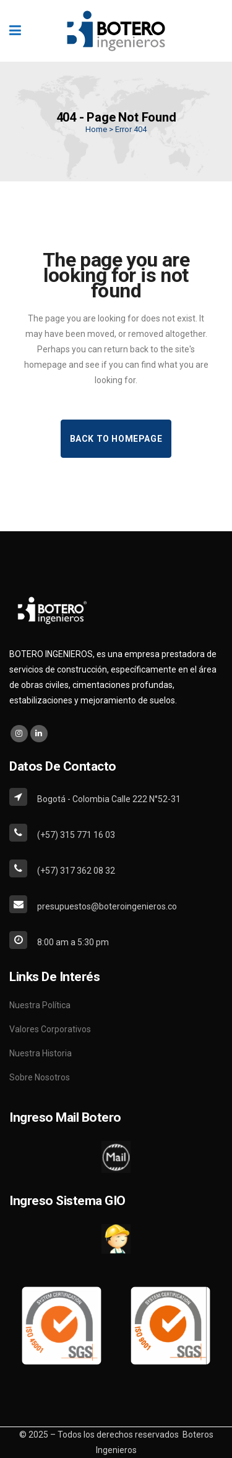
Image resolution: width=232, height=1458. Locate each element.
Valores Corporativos (50, 1029)
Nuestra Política (40, 1005)
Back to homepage (116, 439)
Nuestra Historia (40, 1053)
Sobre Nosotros (39, 1077)
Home (96, 129)
